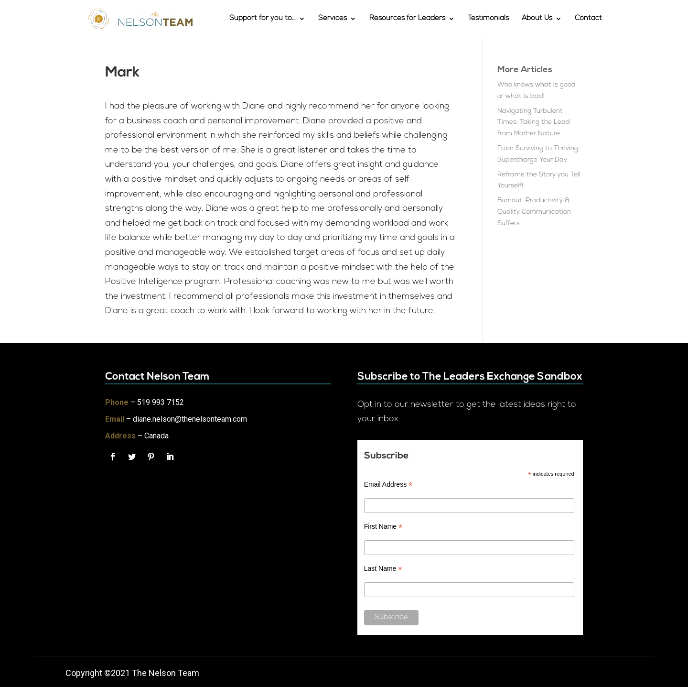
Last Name (383, 568)
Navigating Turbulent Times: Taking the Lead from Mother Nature (533, 123)
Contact (588, 19)
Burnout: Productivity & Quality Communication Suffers (534, 212)
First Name (383, 526)
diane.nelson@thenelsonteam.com (190, 419)
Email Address (388, 484)
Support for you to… (262, 19)
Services (332, 19)
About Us (537, 19)
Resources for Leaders (407, 19)
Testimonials (488, 19)
